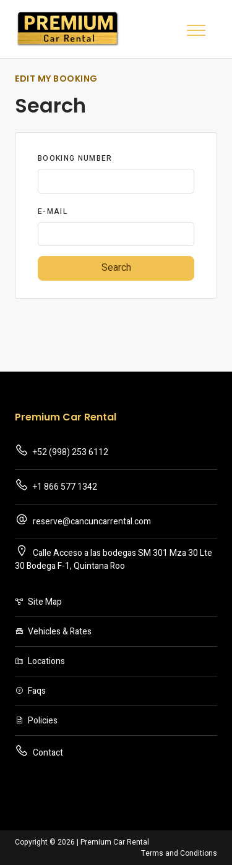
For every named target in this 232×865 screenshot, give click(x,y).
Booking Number (75, 158)
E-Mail (53, 211)
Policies (36, 720)
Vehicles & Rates (53, 631)
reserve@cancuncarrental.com (83, 520)
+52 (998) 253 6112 (61, 451)
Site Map (38, 601)
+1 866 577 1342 (56, 485)
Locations (40, 661)
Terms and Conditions (179, 853)
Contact (39, 751)
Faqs (30, 690)
